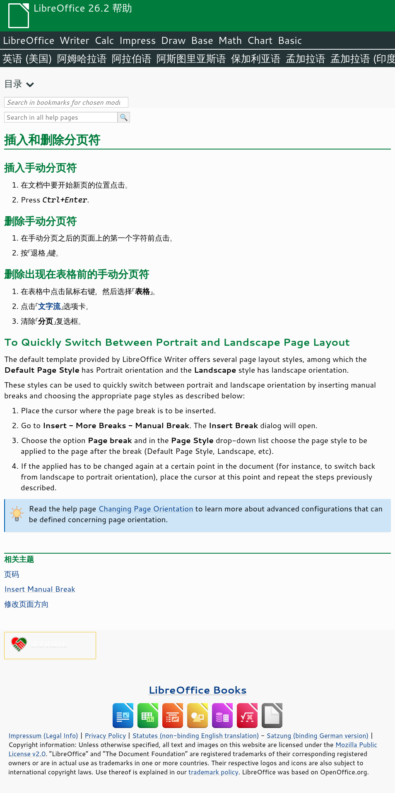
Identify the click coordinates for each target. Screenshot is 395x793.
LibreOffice (28, 40)
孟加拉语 (305, 58)
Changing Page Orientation (145, 508)
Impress (137, 40)
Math (230, 40)
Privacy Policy (105, 735)
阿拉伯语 (132, 58)
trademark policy (213, 771)
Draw (173, 40)
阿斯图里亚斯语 (191, 58)
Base (202, 40)
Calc (104, 40)
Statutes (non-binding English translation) (195, 735)
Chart (259, 40)
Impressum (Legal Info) (43, 735)
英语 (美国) (27, 58)
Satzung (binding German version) (318, 735)
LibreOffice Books (197, 689)
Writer (74, 40)
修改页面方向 (26, 603)
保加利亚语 (256, 58)
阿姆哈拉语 (82, 58)
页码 (11, 574)
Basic (289, 40)
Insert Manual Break (39, 588)
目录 (13, 83)
